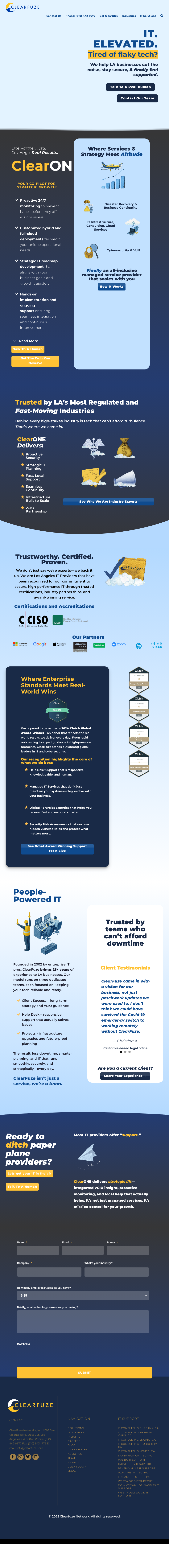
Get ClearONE (109, 15)
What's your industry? (98, 1263)
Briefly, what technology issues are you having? (47, 1307)
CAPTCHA (23, 1344)
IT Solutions (148, 15)
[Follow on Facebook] (13, 1457)
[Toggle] (15, 341)
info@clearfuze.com (30, 1448)
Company (24, 1263)
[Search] (161, 15)
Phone (112, 1242)
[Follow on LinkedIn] (35, 1457)
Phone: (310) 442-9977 (80, 15)
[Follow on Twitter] (28, 1457)
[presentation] (46, 1354)
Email (67, 1242)
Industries (129, 15)
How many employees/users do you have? (44, 1287)
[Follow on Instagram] (20, 1457)
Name (22, 1242)
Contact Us (53, 15)
